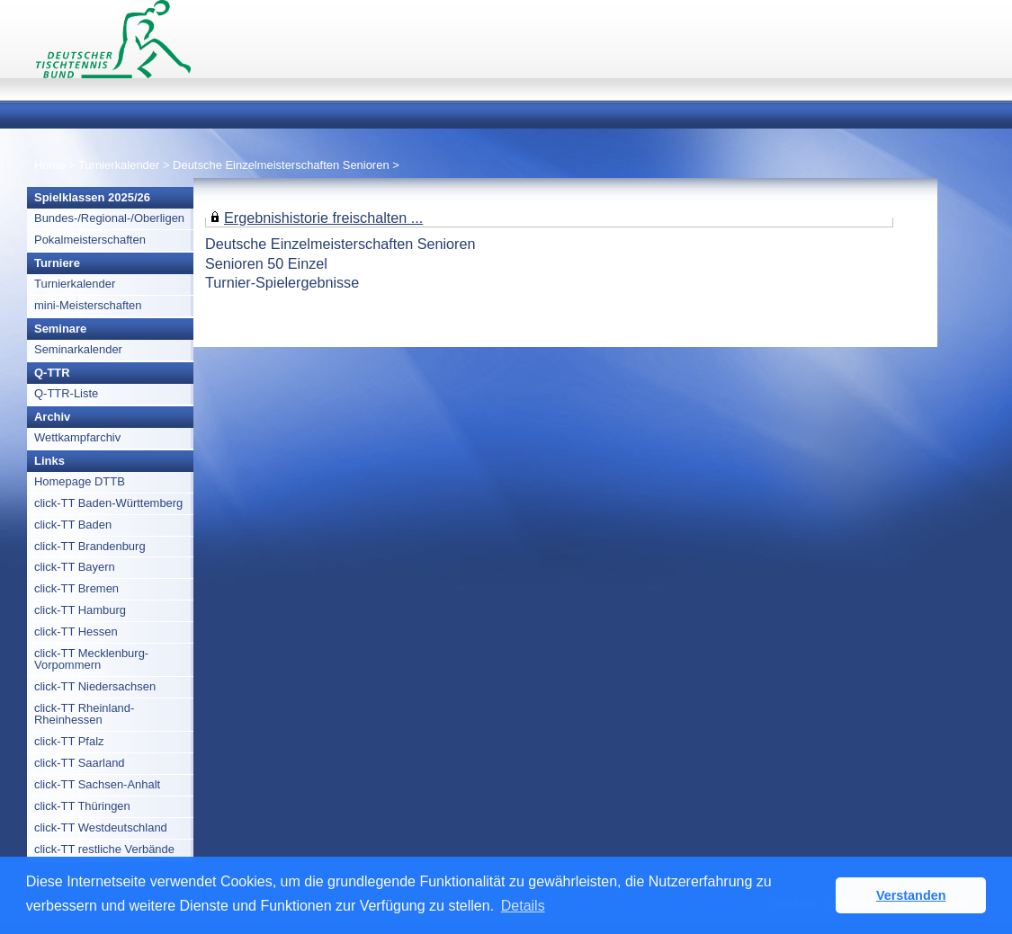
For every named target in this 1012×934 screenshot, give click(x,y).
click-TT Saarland (79, 762)
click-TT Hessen (76, 631)
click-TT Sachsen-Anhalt (97, 784)
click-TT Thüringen (82, 806)
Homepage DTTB (79, 481)
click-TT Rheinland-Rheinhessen (84, 713)
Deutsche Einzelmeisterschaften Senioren (281, 165)
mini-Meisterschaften (88, 305)
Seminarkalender (78, 349)
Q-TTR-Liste (66, 393)
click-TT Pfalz (69, 741)
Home (50, 165)
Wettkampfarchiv (77, 437)
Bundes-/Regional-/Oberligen (109, 218)
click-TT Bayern (74, 567)
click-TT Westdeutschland (100, 827)
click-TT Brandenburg (90, 546)
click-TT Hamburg (80, 610)
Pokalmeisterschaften (90, 239)
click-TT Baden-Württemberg (108, 503)
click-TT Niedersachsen (95, 686)
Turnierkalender (118, 165)
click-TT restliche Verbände (104, 849)
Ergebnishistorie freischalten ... (323, 217)
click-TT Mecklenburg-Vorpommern (91, 659)
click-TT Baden (73, 524)
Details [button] (523, 905)
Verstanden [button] (911, 895)
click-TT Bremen (76, 588)
